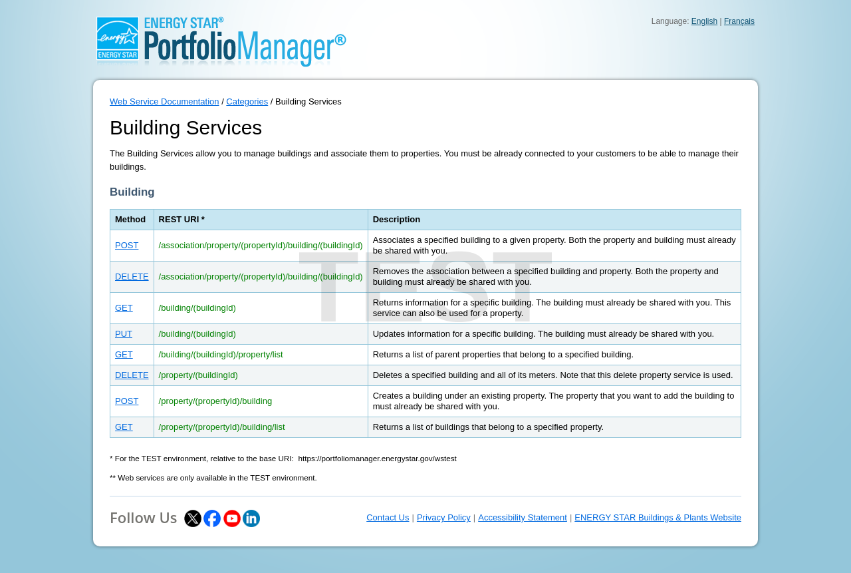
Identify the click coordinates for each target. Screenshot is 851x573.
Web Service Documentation (164, 101)
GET (124, 308)
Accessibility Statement (522, 517)
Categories (247, 101)
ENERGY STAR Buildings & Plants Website (657, 517)
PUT (123, 334)
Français (739, 21)
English (704, 21)
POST (126, 245)
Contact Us (387, 517)
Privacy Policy (444, 517)
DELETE (132, 277)
